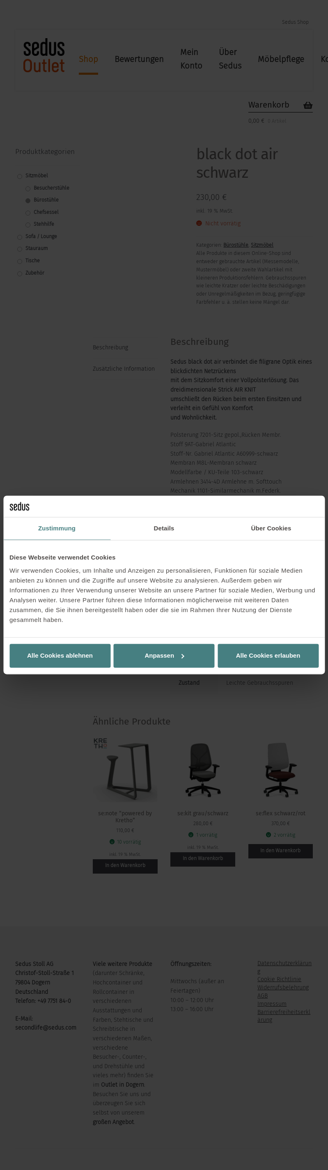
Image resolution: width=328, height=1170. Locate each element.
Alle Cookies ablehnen (60, 655)
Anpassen (164, 655)
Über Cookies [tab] (271, 528)
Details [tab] (164, 528)
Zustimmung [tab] (57, 528)
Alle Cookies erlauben (268, 655)
